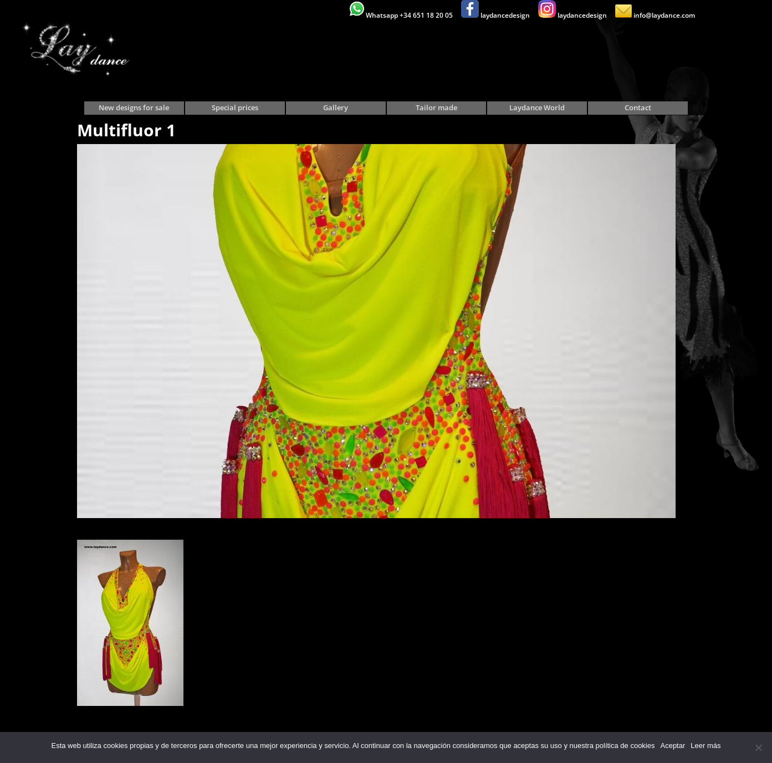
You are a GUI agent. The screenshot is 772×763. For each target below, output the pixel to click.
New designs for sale (134, 108)
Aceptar (672, 745)
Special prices (235, 108)
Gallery (335, 108)
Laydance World (537, 108)
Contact (638, 108)
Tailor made (436, 108)
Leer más (705, 745)
